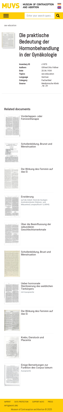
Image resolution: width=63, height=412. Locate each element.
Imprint (7, 401)
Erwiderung (27, 196)
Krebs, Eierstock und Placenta (32, 338)
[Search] (40, 16)
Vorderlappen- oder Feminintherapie (31, 117)
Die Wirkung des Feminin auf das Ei (37, 170)
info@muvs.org (11, 405)
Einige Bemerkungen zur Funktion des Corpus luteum (36, 366)
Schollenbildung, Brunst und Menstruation (36, 145)
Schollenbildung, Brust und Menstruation (36, 253)
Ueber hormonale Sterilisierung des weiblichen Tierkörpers (37, 286)
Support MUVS (38, 401)
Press (50, 401)
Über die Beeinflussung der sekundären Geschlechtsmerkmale (36, 227)
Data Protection (21, 401)
